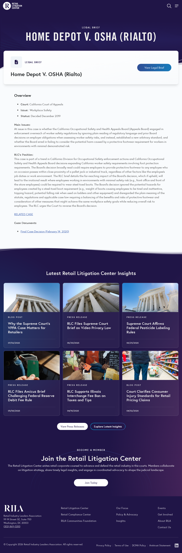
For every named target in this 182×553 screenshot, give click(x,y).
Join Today (91, 482)
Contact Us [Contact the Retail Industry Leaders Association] (164, 527)
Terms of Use (122, 545)
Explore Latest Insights (108, 426)
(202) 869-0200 (12, 526)
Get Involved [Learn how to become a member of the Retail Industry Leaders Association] (165, 514)
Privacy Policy (104, 545)
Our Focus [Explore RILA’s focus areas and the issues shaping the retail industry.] (122, 508)
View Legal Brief (154, 67)
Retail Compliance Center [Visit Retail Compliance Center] (76, 514)
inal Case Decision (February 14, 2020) (45, 231)
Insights (120, 521)
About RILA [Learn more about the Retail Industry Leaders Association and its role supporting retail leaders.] (164, 521)
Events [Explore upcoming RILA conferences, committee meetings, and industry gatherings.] (162, 508)
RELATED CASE (23, 214)
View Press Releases (72, 426)
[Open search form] (169, 6)
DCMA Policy (139, 545)
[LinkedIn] (176, 545)
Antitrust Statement (159, 545)
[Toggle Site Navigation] (177, 6)
